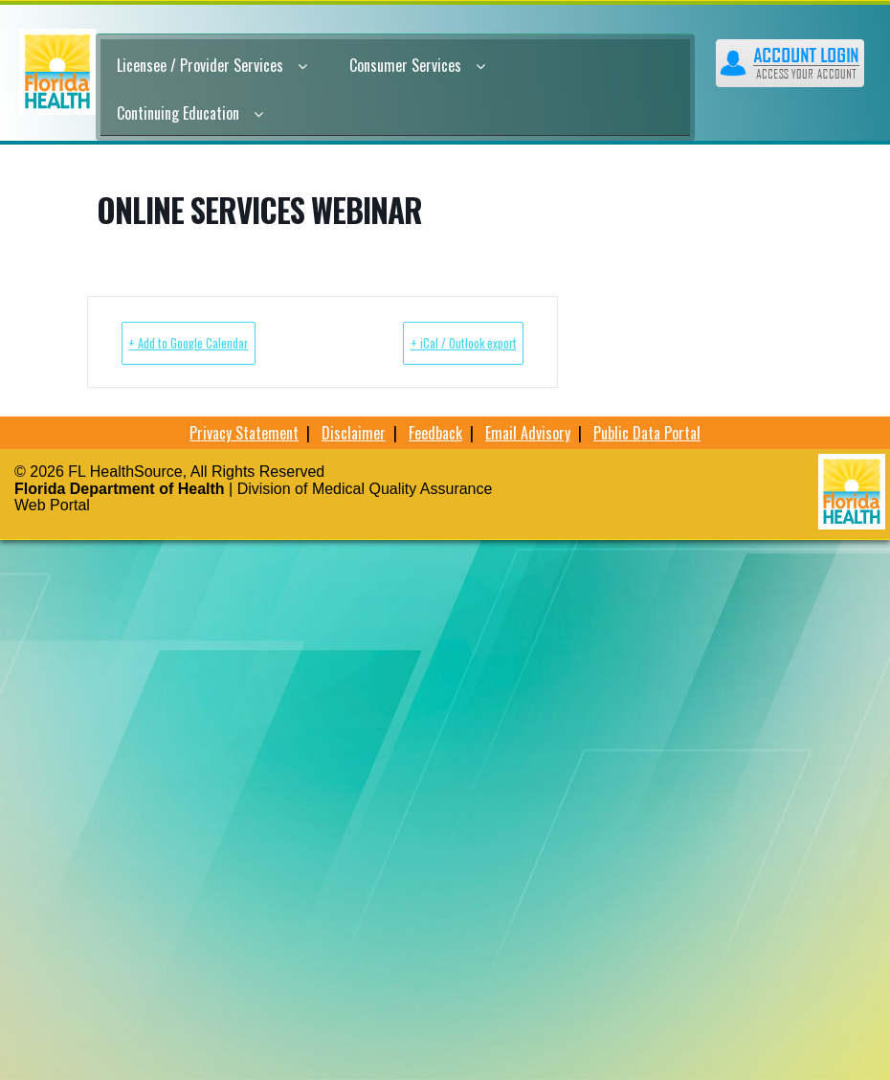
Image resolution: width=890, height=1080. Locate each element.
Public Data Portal (647, 432)
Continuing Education (190, 112)
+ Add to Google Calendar (218, 341)
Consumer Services (417, 65)
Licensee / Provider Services (212, 65)
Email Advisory (527, 432)
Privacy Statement (244, 432)
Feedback (435, 432)
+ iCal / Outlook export (433, 341)
